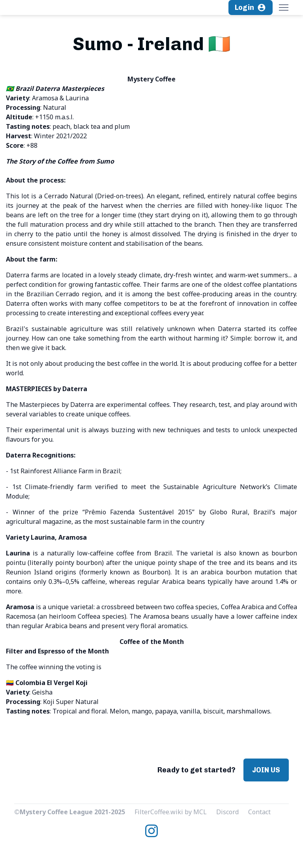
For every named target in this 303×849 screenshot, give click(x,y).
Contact (259, 812)
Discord (227, 812)
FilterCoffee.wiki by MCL (171, 812)
